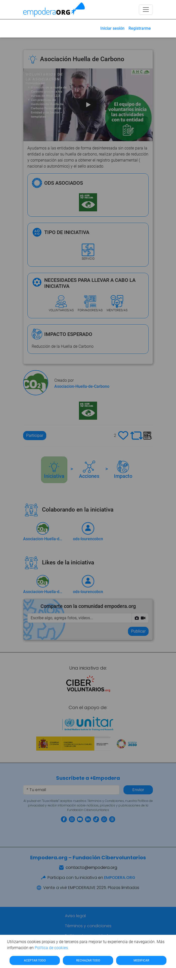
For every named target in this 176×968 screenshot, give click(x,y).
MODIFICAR (141, 960)
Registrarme (139, 28)
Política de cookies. (52, 947)
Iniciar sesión (112, 28)
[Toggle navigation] (146, 10)
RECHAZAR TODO (88, 960)
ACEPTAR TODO (35, 960)
